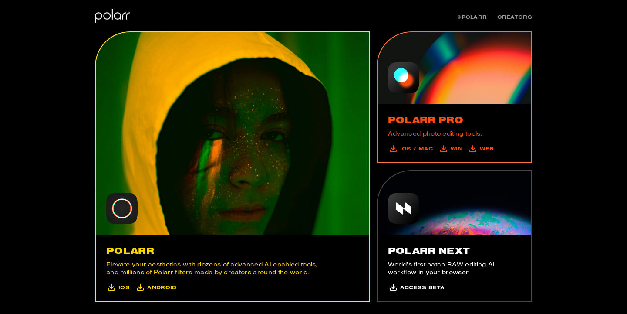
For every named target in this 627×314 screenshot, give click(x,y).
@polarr (472, 17)
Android (155, 287)
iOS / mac (410, 148)
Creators (514, 17)
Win (449, 148)
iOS (118, 287)
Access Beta (416, 287)
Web (480, 148)
